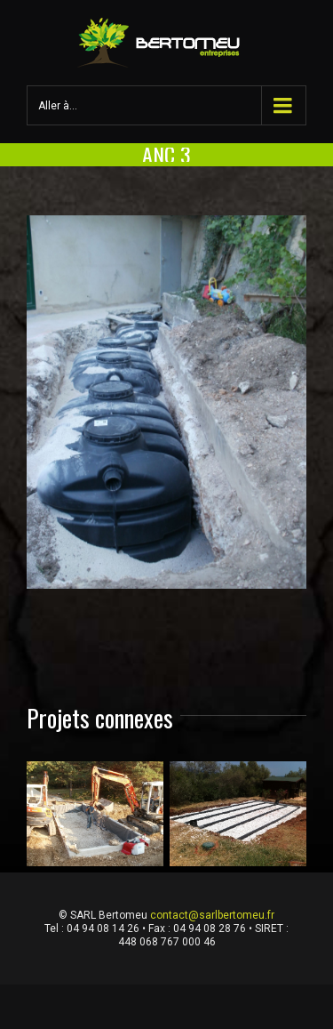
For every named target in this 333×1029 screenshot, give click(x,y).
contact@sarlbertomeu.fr (212, 915)
